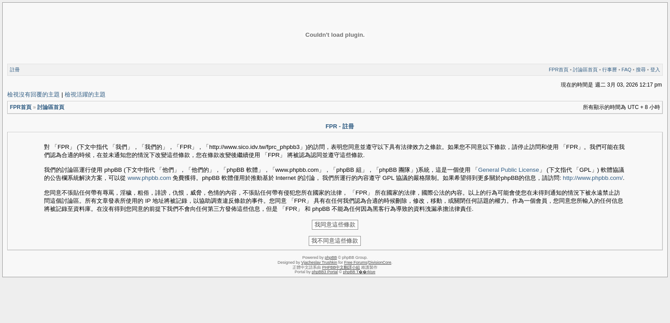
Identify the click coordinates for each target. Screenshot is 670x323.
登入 (655, 69)
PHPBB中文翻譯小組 (341, 267)
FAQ (626, 69)
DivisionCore (379, 262)
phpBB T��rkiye (359, 272)
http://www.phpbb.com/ (593, 178)
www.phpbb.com (149, 178)
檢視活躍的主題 (85, 94)
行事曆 (609, 69)
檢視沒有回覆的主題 (33, 94)
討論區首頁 (585, 69)
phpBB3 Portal (325, 272)
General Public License (508, 169)
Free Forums (356, 262)
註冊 (15, 69)
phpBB (331, 257)
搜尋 (641, 69)
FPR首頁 (558, 69)
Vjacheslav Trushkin (319, 262)
